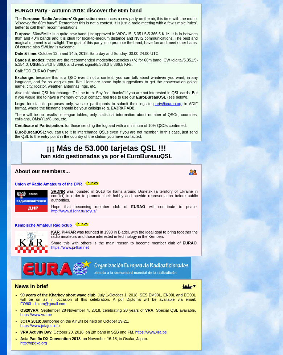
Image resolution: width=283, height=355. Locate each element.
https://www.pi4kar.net (70, 247)
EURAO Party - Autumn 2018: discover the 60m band (78, 10)
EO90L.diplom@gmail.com (43, 304)
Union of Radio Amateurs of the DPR (48, 184)
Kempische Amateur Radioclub (43, 225)
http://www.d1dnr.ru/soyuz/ (74, 211)
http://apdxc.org (33, 343)
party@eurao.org (167, 103)
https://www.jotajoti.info (40, 325)
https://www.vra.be (36, 314)
